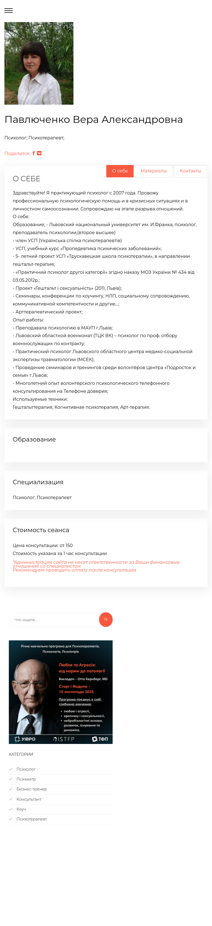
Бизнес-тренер (28, 789)
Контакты (190, 171)
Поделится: (17, 153)
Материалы (154, 171)
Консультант (25, 799)
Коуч (17, 809)
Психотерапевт (28, 819)
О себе (120, 171)
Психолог (22, 769)
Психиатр (22, 779)
